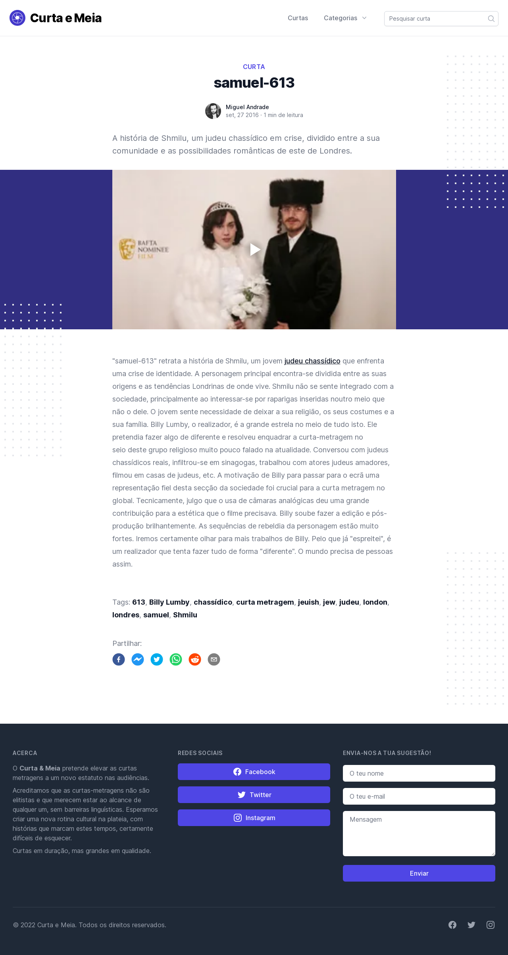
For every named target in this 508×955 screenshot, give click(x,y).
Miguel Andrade (247, 107)
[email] (214, 659)
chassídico (213, 602)
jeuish (308, 602)
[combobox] (441, 18)
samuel (156, 615)
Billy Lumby (169, 602)
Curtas (298, 18)
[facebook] (118, 659)
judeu (349, 602)
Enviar (419, 873)
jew (329, 602)
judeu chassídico (313, 361)
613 (138, 602)
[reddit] (195, 659)
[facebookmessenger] (137, 659)
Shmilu (185, 615)
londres (125, 615)
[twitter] (156, 659)
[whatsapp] (175, 659)
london (375, 602)
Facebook (254, 771)
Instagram (254, 817)
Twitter (254, 794)
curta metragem (265, 602)
